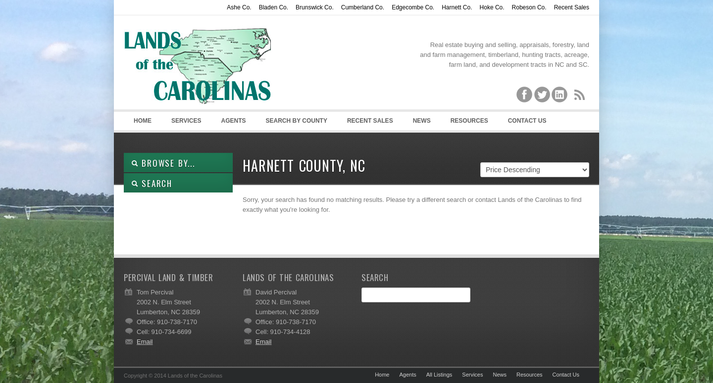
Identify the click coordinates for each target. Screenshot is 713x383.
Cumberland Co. (362, 7)
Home (143, 120)
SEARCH (151, 183)
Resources (469, 120)
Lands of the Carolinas (198, 64)
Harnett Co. (457, 7)
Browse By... (163, 163)
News (422, 120)
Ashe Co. (239, 7)
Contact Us (527, 120)
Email (145, 341)
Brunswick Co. (315, 7)
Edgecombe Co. (413, 7)
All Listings (439, 375)
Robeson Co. (529, 7)
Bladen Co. (273, 7)
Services (186, 120)
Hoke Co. (492, 7)
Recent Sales (571, 7)
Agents (233, 120)
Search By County (296, 120)
